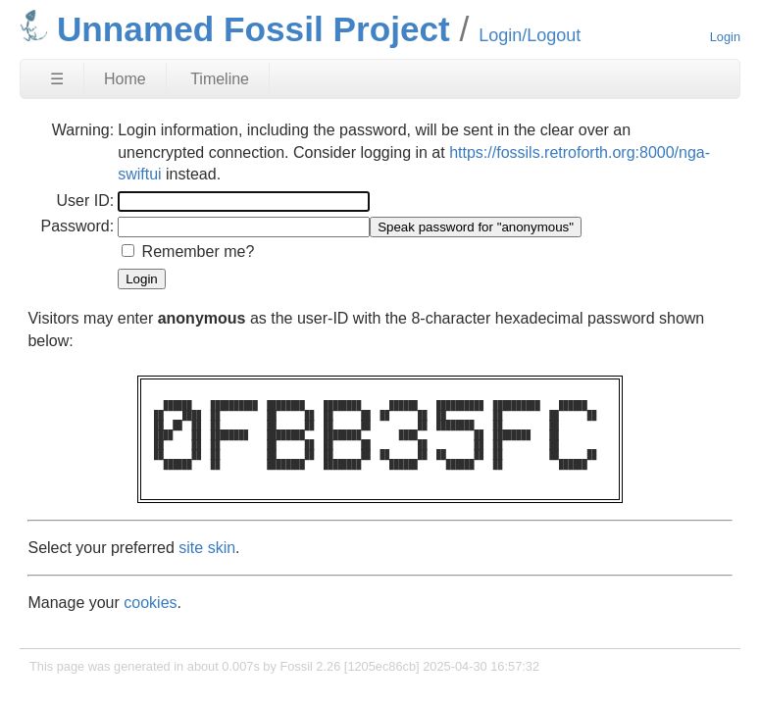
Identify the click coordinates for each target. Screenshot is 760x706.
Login (725, 36)
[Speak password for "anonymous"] (476, 227)
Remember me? (198, 251)
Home (125, 79)
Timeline (219, 79)
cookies (150, 602)
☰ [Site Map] (57, 79)
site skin (206, 547)
